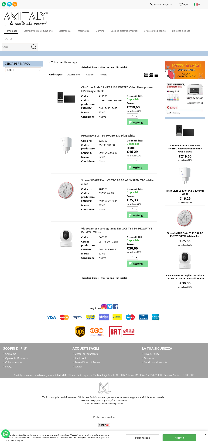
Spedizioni (80, 358)
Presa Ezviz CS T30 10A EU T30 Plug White (108, 135)
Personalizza (142, 437)
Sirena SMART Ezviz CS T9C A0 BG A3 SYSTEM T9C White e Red (185, 235)
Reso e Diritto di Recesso (88, 362)
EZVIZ (102, 112)
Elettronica (65, 30)
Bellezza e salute (181, 30)
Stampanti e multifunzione (38, 30)
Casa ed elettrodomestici (124, 30)
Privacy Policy (151, 353)
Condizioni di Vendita (155, 362)
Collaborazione (13, 362)
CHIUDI (205, 434)
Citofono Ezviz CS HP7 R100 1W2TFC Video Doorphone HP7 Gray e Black (185, 148)
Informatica (83, 30)
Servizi (78, 366)
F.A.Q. (8, 366)
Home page (11, 30)
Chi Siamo (10, 353)
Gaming (100, 30)
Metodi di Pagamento (86, 353)
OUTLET (9, 38)
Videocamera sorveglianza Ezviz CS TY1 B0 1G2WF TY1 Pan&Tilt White (185, 277)
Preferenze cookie (104, 417)
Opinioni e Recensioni (17, 358)
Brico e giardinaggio (155, 30)
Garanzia (149, 358)
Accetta (179, 437)
